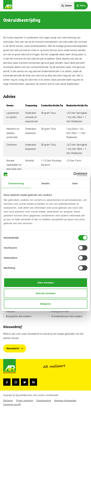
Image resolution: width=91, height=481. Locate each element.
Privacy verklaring (24, 400)
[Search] (66, 5)
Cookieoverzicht (43, 400)
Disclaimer (8, 400)
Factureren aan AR (12, 404)
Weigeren (45, 303)
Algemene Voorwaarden (65, 400)
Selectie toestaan (45, 293)
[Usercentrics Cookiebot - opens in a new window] (73, 174)
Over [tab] (75, 183)
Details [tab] (46, 183)
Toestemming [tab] (16, 183)
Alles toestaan (45, 282)
